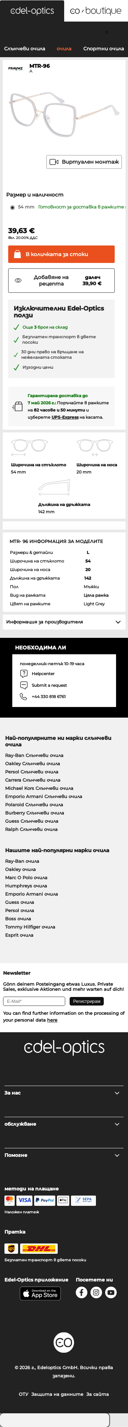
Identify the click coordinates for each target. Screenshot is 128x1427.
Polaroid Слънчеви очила (34, 804)
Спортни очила (103, 49)
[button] (32, 11)
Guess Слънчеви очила (31, 821)
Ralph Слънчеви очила (31, 829)
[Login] (64, 32)
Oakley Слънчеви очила (32, 763)
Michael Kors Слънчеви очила (39, 788)
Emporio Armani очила (31, 894)
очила (64, 49)
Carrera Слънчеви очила (32, 780)
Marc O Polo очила (26, 877)
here (52, 1020)
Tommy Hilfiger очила (30, 927)
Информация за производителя (44, 621)
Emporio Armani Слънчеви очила (43, 796)
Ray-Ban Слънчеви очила (34, 755)
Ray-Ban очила (22, 861)
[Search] (21, 32)
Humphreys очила (26, 885)
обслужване (62, 1124)
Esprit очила (19, 935)
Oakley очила (20, 869)
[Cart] (106, 32)
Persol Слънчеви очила (31, 771)
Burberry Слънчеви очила (34, 813)
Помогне (62, 1155)
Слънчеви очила (24, 49)
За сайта (97, 1394)
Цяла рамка (96, 595)
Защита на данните (57, 1394)
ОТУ (23, 1394)
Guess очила (19, 902)
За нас (62, 1093)
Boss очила (18, 918)
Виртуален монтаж (84, 162)
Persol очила (19, 910)
